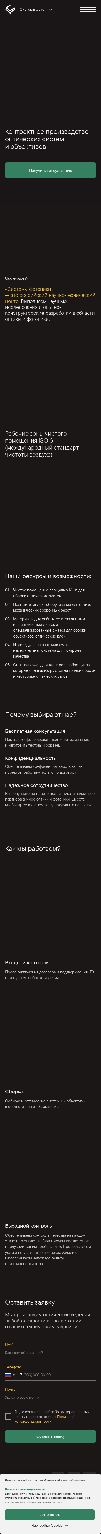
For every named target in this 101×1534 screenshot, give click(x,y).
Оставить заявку (50, 1436)
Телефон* (13, 1367)
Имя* (9, 1344)
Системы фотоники (36, 9)
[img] (10, 9)
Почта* (11, 1389)
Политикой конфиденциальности (45, 1419)
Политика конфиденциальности (25, 1489)
